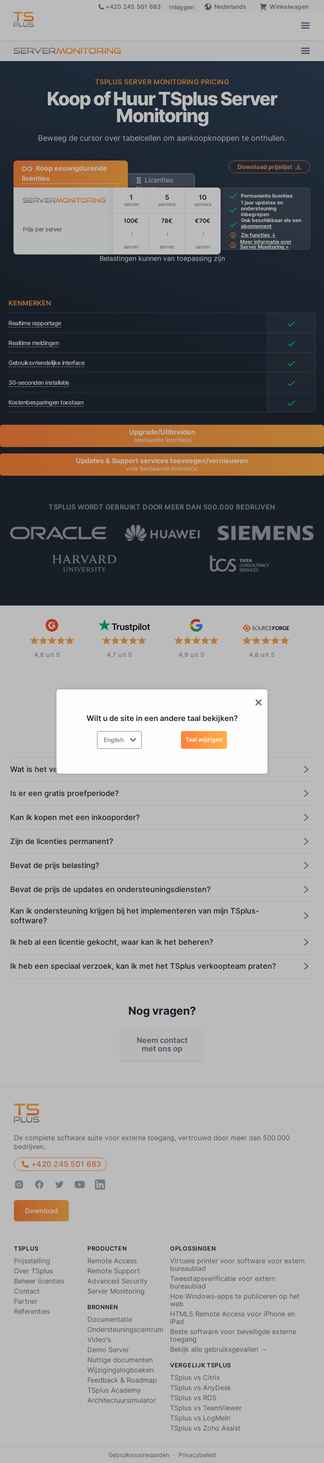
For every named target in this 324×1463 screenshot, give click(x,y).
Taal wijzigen (204, 739)
